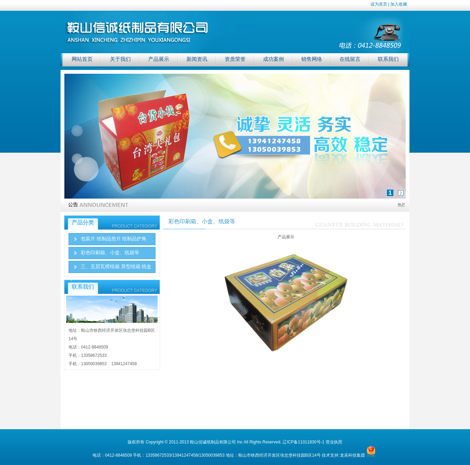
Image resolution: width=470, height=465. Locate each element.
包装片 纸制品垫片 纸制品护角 (113, 238)
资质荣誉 (235, 59)
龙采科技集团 (352, 455)
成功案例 (273, 59)
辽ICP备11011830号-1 (303, 442)
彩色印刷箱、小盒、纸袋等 (110, 252)
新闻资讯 (196, 59)
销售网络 (311, 59)
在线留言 (350, 59)
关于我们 (120, 59)
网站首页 (82, 59)
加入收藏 (398, 4)
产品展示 (158, 59)
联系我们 (388, 59)
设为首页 (379, 4)
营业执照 (334, 442)
